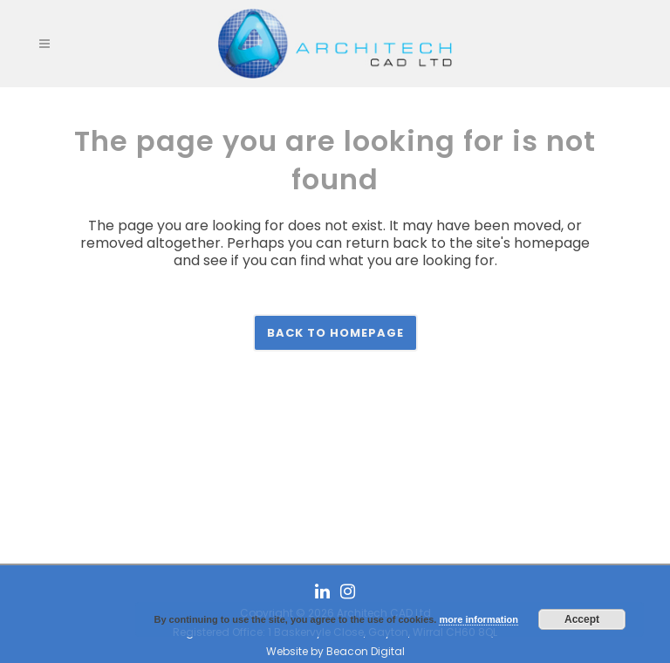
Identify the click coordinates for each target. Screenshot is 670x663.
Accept (581, 619)
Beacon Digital (365, 651)
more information (478, 619)
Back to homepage (335, 333)
